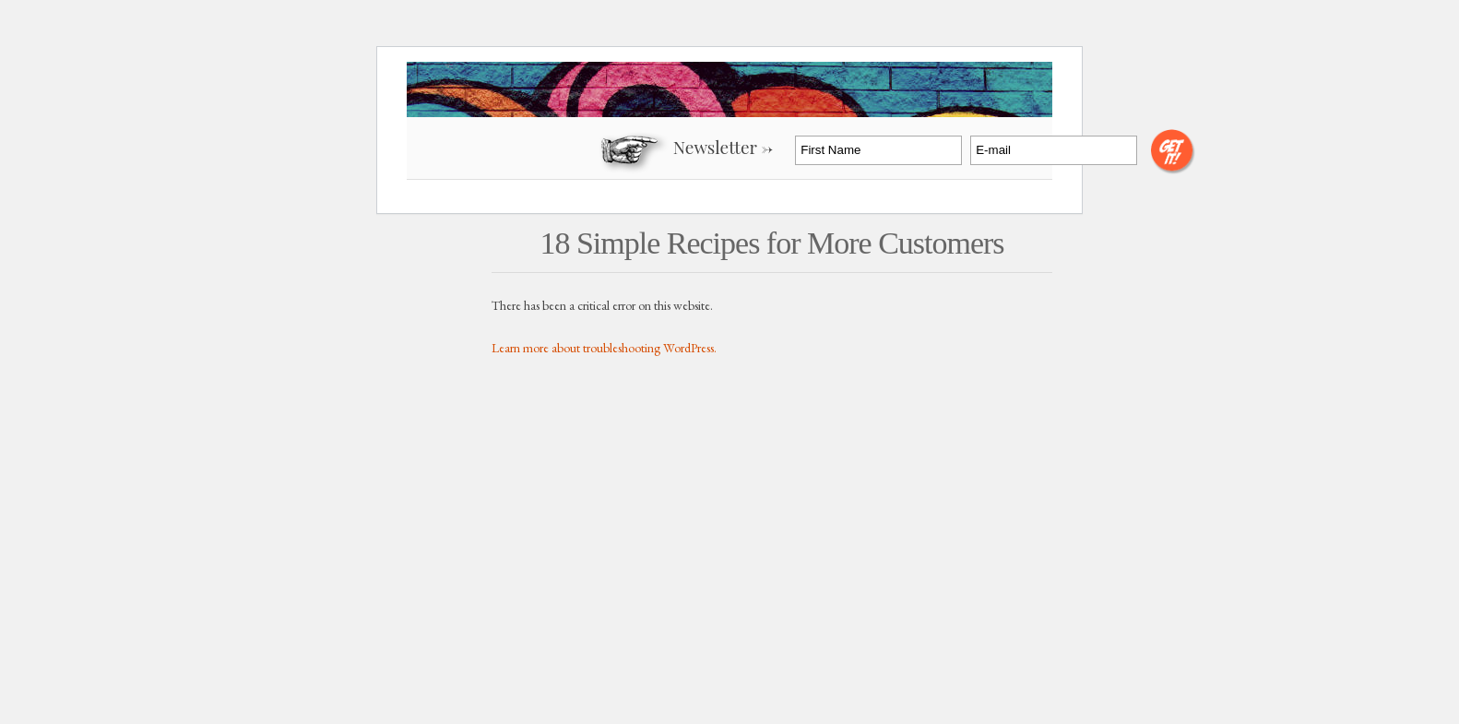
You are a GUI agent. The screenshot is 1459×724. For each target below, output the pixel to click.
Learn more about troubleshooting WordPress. (604, 347)
